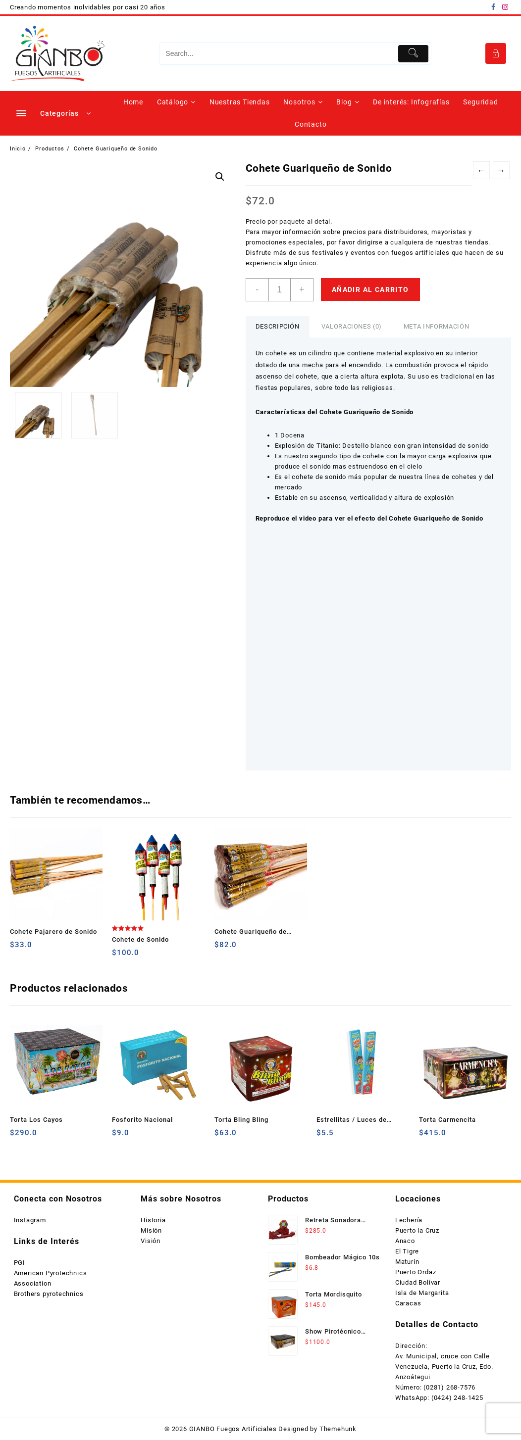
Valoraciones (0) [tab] (351, 326)
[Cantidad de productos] (279, 290)
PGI (19, 1262)
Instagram (30, 1220)
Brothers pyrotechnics (49, 1293)
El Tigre (407, 1251)
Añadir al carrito (370, 289)
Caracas (408, 1303)
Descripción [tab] (278, 326)
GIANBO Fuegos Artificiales (233, 1429)
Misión (151, 1230)
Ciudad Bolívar (417, 1282)
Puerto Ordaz (415, 1272)
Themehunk (338, 1429)
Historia (153, 1220)
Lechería (408, 1220)
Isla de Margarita (422, 1292)
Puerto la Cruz (417, 1230)
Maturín (407, 1261)
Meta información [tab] (436, 326)
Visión (150, 1241)
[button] (220, 177)
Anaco (405, 1241)
